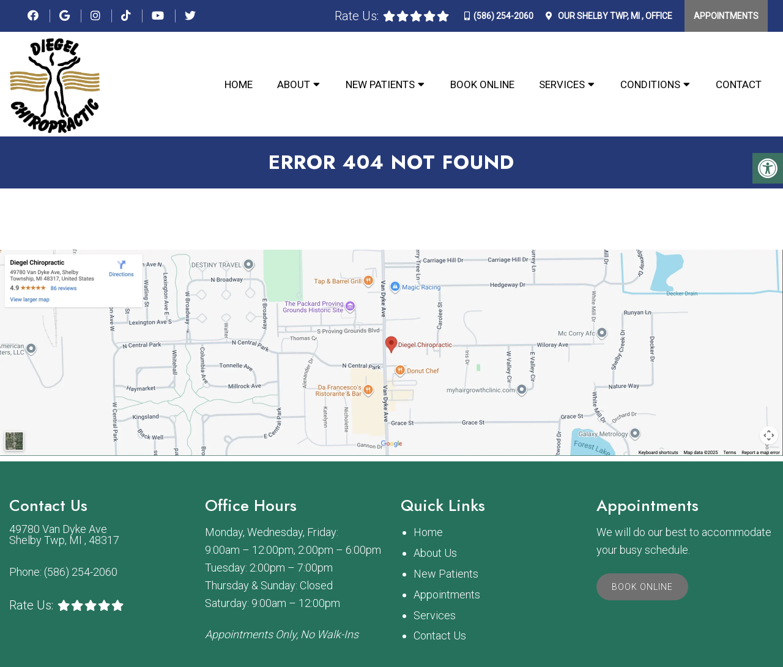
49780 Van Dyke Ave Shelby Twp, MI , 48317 (64, 535)
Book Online (482, 84)
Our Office (614, 16)
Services (562, 84)
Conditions (650, 84)
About (293, 84)
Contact (739, 84)
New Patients (380, 84)
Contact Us (440, 635)
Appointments (726, 16)
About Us (435, 552)
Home (239, 84)
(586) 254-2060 (503, 16)
